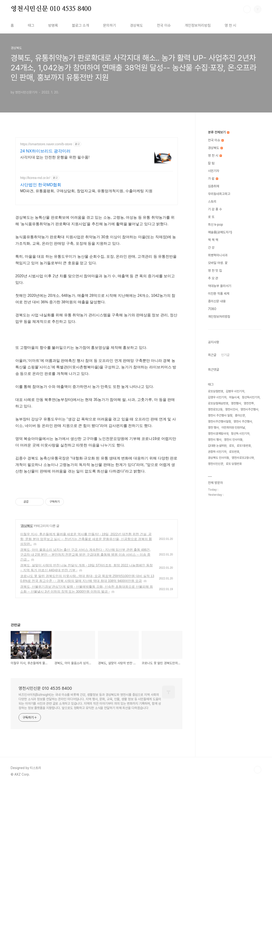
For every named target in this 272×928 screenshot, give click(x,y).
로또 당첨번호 (234, 464)
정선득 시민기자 (240, 433)
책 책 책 (213, 240)
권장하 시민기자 (217, 451)
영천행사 (236, 403)
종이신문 (240, 415)
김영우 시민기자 (217, 397)
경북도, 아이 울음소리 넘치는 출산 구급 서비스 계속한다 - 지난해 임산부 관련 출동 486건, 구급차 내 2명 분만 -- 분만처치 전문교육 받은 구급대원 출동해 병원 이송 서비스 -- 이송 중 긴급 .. (85, 554)
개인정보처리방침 (198, 25)
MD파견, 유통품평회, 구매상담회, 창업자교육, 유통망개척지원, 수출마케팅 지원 (86, 191)
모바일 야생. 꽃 (217, 263)
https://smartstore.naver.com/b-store (46, 144)
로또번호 (234, 451)
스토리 (212, 201)
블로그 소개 (80, 25)
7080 (212, 309)
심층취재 (213, 186)
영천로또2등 (215, 409)
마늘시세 (234, 397)
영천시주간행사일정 (219, 421)
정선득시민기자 (251, 397)
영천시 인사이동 (233, 439)
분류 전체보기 (218, 132)
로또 (231, 445)
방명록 (53, 25)
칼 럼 (211, 163)
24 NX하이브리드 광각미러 (45, 151)
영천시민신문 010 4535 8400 (51, 9)
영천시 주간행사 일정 (220, 415)
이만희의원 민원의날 (233, 427)
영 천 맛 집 (215, 270)
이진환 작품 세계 (218, 293)
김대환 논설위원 (217, 445)
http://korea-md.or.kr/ (35, 178)
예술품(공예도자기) (220, 232)
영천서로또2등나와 (243, 457)
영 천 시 (230, 25)
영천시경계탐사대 (218, 433)
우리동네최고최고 (219, 194)
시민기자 (213, 171)
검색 (246, 9)
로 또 (211, 217)
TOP (257, 769)
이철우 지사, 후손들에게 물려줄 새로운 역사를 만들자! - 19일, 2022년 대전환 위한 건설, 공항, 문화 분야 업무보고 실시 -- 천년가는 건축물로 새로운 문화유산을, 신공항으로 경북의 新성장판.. (86, 539)
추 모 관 (213, 278)
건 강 (211, 247)
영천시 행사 (214, 439)
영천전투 (249, 403)
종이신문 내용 (217, 301)
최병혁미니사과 (217, 255)
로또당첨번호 (215, 391)
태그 (31, 25)
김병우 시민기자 (235, 391)
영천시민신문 (215, 464)
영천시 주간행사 (242, 421)
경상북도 (136, 25)
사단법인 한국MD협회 (40, 184)
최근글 (212, 355)
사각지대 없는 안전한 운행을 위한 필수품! (55, 157)
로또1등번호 (244, 445)
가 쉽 (213, 178)
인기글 (225, 355)
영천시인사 (231, 409)
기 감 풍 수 (215, 209)
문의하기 (109, 25)
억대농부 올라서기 (219, 286)
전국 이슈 (164, 25)
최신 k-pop (215, 224)
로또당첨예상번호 (218, 403)
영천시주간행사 (249, 409)
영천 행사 (213, 427)
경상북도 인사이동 (218, 457)
